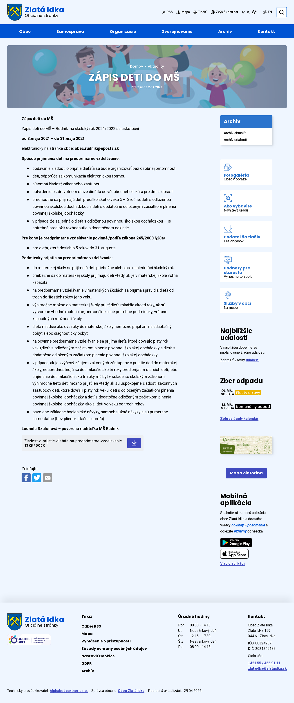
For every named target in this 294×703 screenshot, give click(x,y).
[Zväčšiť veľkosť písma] (253, 12)
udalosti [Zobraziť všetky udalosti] (252, 360)
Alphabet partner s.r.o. (69, 691)
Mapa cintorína (246, 473)
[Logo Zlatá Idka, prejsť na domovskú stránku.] (35, 12)
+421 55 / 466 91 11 (264, 663)
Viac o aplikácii (232, 563)
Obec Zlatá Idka (131, 691)
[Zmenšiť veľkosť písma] (243, 12)
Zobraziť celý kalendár (239, 418)
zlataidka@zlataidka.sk (267, 668)
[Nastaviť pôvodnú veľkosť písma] (248, 12)
